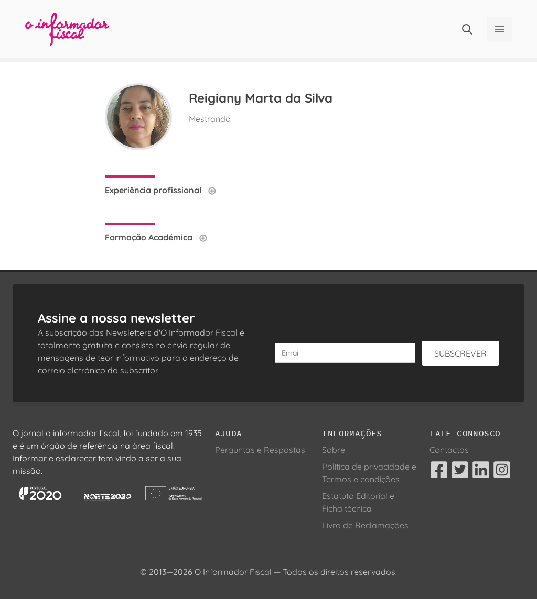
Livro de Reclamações (365, 525)
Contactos (449, 450)
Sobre (333, 450)
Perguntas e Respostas (260, 450)
